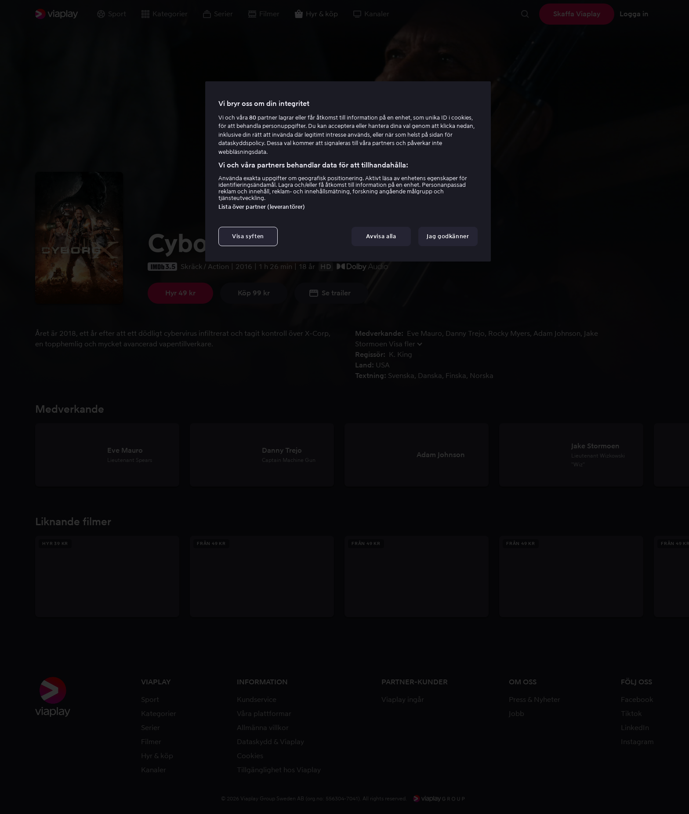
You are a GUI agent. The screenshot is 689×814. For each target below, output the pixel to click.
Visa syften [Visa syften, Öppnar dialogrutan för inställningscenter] (248, 236)
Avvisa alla (381, 236)
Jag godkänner (448, 236)
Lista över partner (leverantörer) (261, 207)
